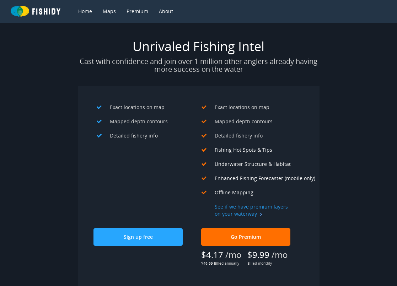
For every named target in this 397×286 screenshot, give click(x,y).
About (166, 11)
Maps (109, 11)
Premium (137, 11)
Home (85, 11)
